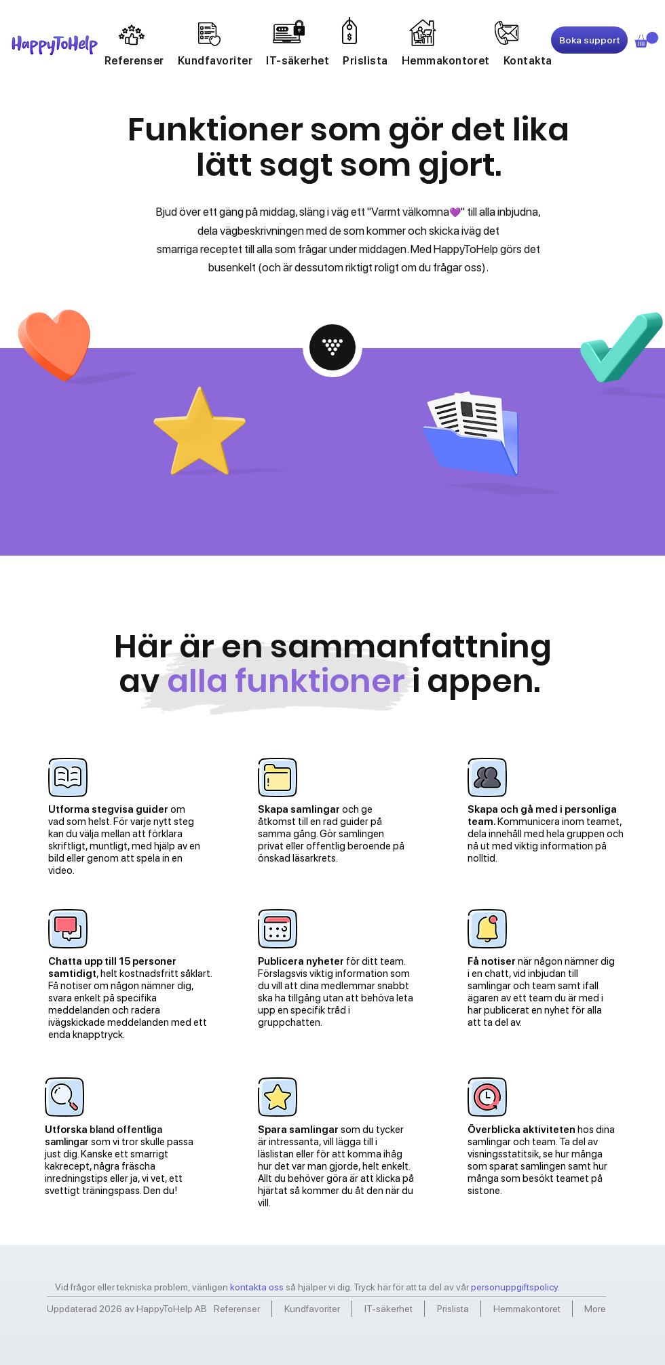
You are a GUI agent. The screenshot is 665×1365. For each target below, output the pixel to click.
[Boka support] (589, 40)
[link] (646, 39)
